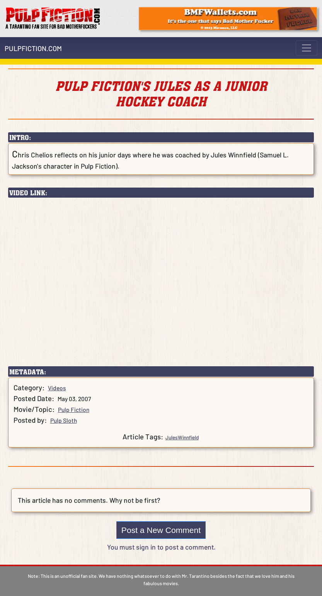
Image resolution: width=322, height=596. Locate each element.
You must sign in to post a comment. (161, 547)
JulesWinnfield (182, 437)
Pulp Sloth (63, 420)
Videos (57, 387)
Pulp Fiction (73, 409)
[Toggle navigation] (306, 48)
